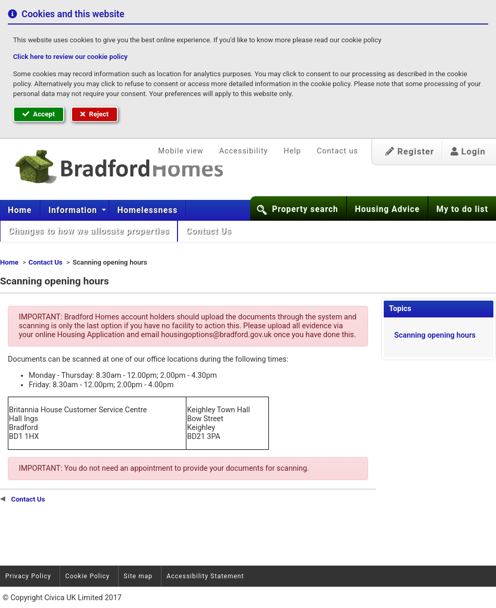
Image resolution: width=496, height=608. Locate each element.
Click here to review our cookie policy (70, 57)
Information (74, 210)
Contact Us (210, 231)
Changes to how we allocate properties (88, 231)
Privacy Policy (28, 576)
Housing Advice (387, 209)
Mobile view (181, 151)
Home (20, 210)
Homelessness (147, 210)
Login (468, 152)
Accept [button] (38, 114)
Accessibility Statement (205, 576)
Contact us (337, 151)
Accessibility (243, 151)
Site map (138, 576)
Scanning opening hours (435, 335)
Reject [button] (94, 114)
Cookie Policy (87, 576)
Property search (305, 209)
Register (409, 152)
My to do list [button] (462, 209)
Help (292, 151)
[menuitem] (20, 210)
